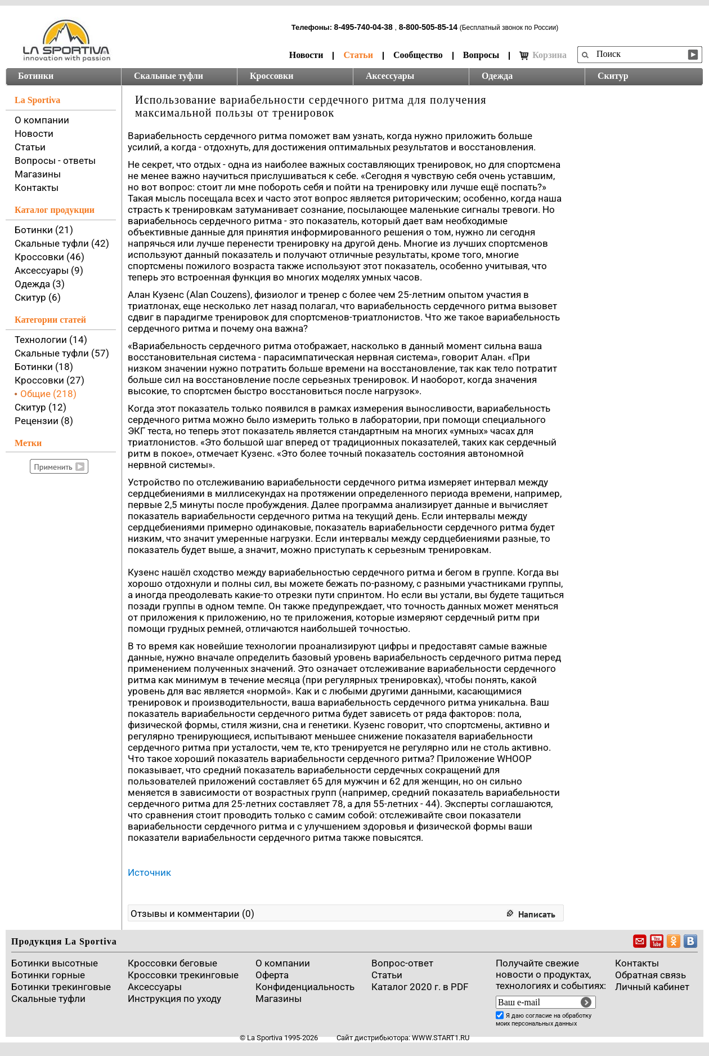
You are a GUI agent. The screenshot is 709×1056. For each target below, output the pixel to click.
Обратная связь (650, 975)
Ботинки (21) (44, 229)
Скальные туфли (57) (62, 353)
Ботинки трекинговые (61, 986)
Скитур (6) (38, 297)
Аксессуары (390, 76)
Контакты (37, 187)
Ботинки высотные (54, 963)
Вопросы (481, 55)
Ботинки (35, 76)
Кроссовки (271, 76)
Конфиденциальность (304, 986)
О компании (42, 120)
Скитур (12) (40, 407)
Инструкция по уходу (174, 998)
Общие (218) (48, 393)
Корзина (543, 55)
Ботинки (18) (44, 366)
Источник (149, 872)
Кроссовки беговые (172, 963)
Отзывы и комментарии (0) (192, 913)
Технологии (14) (51, 339)
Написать (536, 914)
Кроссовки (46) (49, 256)
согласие (539, 1015)
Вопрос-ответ (402, 963)
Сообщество (418, 55)
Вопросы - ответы (55, 160)
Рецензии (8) (44, 420)
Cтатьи (386, 975)
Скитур (613, 76)
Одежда (497, 76)
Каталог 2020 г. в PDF (419, 986)
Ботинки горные (48, 975)
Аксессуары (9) (49, 270)
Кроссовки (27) (49, 380)
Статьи (358, 55)
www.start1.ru (440, 1037)
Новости (306, 55)
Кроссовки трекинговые (183, 975)
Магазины (38, 174)
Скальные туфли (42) (62, 243)
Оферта (272, 975)
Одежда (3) (40, 283)
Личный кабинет (652, 986)
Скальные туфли (168, 76)
